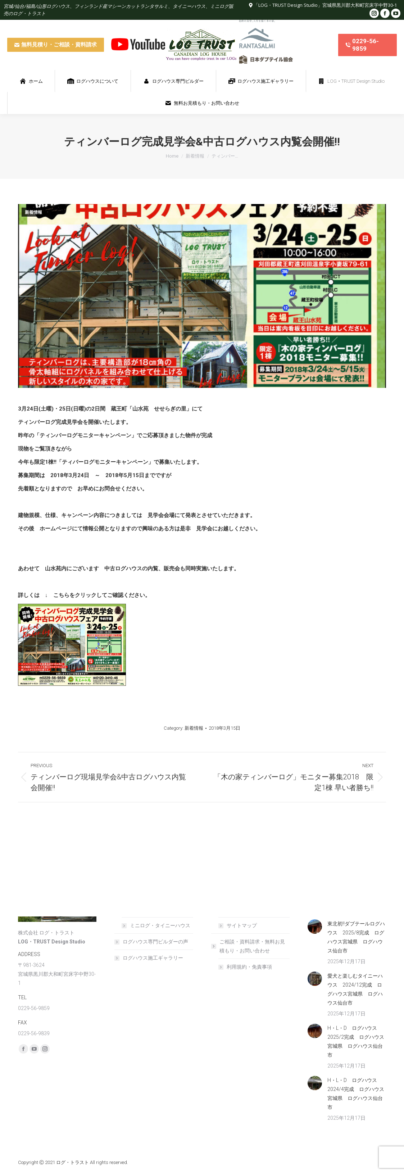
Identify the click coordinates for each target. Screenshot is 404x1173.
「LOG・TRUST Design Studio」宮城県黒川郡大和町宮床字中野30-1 (325, 5)
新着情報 (33, 212)
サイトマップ (242, 925)
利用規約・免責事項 (249, 967)
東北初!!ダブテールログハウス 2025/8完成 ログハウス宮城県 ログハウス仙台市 (356, 937)
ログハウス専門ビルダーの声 (155, 942)
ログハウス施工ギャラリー (153, 958)
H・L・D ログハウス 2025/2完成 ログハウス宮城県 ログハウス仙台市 (355, 1041)
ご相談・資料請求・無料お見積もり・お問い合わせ (248, 946)
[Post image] (315, 926)
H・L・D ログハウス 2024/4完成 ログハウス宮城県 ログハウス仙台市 (355, 1093)
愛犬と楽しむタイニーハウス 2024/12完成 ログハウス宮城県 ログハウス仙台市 (355, 989)
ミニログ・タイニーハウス (160, 925)
